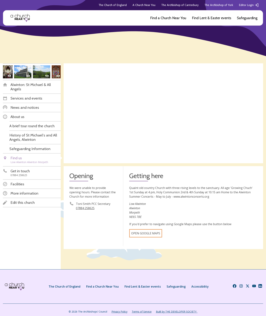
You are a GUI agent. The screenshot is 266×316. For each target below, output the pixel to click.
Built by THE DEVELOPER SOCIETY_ (177, 311)
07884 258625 (85, 208)
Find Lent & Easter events (211, 18)
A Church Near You (143, 5)
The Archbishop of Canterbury (180, 5)
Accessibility (200, 286)
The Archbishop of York (218, 5)
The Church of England (112, 5)
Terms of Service (142, 311)
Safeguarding (247, 18)
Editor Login (249, 5)
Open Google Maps (145, 233)
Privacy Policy (119, 311)
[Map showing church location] (163, 113)
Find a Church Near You (168, 18)
